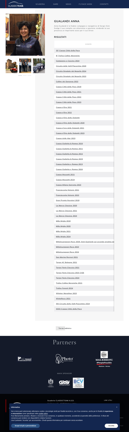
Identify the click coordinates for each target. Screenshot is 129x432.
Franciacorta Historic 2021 (67, 190)
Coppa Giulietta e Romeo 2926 (69, 169)
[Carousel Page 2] (25, 75)
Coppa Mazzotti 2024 (65, 180)
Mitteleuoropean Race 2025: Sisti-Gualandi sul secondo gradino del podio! (88, 242)
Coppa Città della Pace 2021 (68, 92)
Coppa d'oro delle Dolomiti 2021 (70, 128)
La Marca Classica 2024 (66, 216)
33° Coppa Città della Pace (68, 50)
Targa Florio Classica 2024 (67, 278)
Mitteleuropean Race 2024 (67, 252)
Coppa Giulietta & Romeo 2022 (69, 154)
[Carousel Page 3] (29, 75)
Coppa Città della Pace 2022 (68, 97)
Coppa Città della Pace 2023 (68, 102)
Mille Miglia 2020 (63, 226)
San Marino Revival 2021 (67, 257)
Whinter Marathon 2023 (66, 293)
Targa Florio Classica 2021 (67, 268)
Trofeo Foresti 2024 (64, 288)
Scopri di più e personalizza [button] (25, 426)
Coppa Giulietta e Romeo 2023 (69, 164)
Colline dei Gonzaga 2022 (67, 81)
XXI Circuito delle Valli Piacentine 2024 (73, 304)
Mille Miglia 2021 (63, 231)
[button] (117, 407)
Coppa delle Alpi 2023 (65, 138)
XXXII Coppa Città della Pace (69, 309)
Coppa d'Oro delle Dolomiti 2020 (70, 123)
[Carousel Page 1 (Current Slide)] (20, 75)
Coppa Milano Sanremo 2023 (68, 185)
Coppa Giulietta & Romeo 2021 (69, 149)
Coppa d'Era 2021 (64, 107)
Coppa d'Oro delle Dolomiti (68, 118)
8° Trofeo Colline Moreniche (68, 56)
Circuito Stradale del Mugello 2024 (71, 71)
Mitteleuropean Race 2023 (67, 247)
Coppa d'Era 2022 (64, 113)
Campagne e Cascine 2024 (67, 61)
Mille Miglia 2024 (63, 237)
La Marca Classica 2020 (66, 206)
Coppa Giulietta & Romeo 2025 (69, 159)
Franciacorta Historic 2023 (67, 195)
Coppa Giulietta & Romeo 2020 (69, 144)
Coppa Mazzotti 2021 (65, 175)
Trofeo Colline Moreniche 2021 (69, 283)
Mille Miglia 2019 (63, 221)
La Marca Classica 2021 (66, 211)
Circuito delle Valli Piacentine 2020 (71, 66)
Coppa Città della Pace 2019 (68, 87)
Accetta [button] (111, 426)
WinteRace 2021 (63, 299)
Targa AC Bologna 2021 (66, 262)
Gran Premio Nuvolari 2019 (68, 200)
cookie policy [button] (43, 413)
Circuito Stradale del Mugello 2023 (71, 76)
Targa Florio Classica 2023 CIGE (70, 273)
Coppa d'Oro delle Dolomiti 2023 (70, 133)
